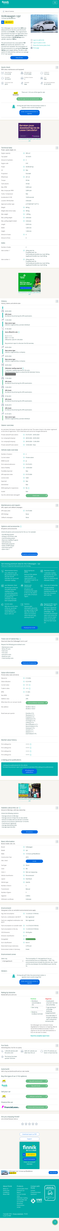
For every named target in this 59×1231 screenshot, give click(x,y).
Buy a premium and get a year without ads (29, 140)
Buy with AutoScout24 (36, 1100)
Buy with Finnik (35, 1105)
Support (29, 1158)
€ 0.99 (34, 880)
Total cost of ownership (29, 682)
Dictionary (20, 1223)
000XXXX (11, 374)
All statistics (29, 851)
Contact (33, 1210)
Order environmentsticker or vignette (29, 112)
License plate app (22, 1219)
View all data (19, 58)
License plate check (22, 1208)
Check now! (36, 495)
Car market (20, 1221)
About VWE (6, 1213)
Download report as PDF (29, 1153)
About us (5, 1208)
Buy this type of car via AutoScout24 (28, 99)
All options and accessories (29, 554)
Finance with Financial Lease (36, 1126)
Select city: (12, 979)
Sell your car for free (36, 1116)
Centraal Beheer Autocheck (36, 722)
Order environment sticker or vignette (29, 1001)
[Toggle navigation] (55, 2)
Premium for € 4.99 (29, 647)
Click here (29, 1183)
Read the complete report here (40, 1055)
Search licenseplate (29, 1178)
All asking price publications (29, 790)
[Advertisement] (29, 570)
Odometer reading (22, 1217)
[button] (33, 26)
